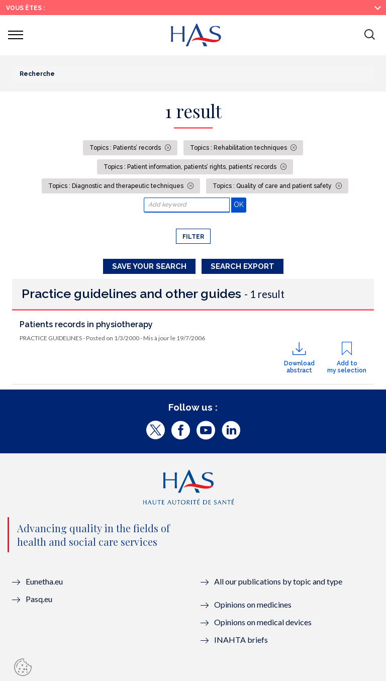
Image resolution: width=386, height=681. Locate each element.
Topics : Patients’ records (125, 147)
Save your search (149, 266)
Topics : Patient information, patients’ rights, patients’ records (191, 166)
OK (240, 204)
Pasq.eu (39, 599)
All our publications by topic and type (278, 581)
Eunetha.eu (44, 581)
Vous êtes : (25, 8)
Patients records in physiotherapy (86, 324)
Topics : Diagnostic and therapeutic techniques (116, 185)
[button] (369, 35)
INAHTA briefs (241, 639)
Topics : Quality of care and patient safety (273, 185)
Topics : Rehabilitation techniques (239, 147)
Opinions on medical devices (263, 622)
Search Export (242, 266)
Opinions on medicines (253, 604)
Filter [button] (193, 236)
